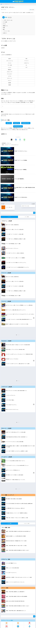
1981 (6, 144)
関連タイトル (5, 25)
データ (4, 23)
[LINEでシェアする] (24, 140)
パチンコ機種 (27, 216)
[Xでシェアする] (11, 140)
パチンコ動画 (9, 531)
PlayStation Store (25, 123)
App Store (9, 123)
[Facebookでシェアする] (16, 140)
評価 (4, 27)
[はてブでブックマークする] (20, 140)
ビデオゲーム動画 (26, 531)
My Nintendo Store (18, 126)
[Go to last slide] (2, 318)
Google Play (16, 123)
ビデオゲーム (8, 143)
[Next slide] (34, 318)
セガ (13, 144)
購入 (4, 29)
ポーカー (17, 144)
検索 (34, 213)
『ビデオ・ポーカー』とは (7, 20)
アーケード (10, 144)
